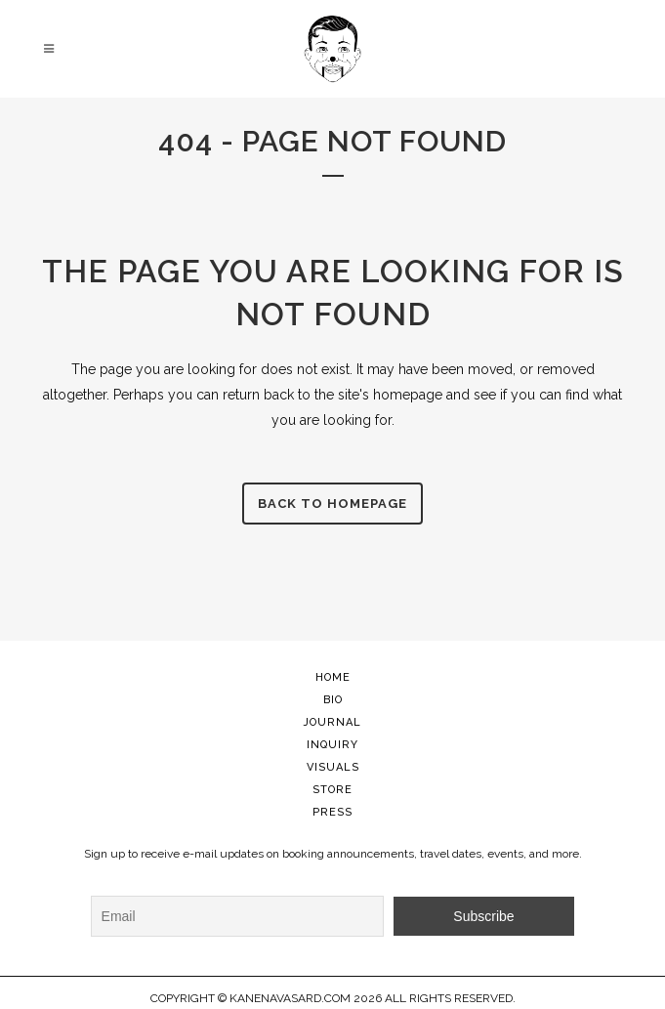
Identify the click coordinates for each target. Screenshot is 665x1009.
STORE (332, 789)
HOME (333, 677)
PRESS (332, 812)
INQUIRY (332, 744)
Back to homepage (332, 503)
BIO (333, 700)
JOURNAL (332, 722)
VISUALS (333, 767)
